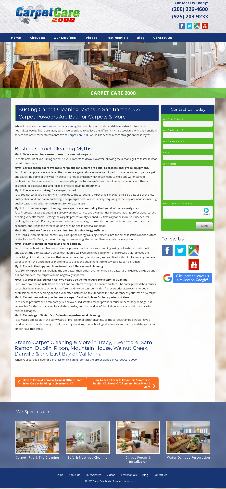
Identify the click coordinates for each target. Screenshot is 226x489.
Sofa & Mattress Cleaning (88, 459)
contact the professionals (95, 361)
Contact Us (166, 38)
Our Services (69, 38)
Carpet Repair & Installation (138, 461)
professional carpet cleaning (59, 127)
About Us (41, 38)
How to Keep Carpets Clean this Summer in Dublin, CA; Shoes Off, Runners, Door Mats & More (124, 384)
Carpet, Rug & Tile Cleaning (37, 459)
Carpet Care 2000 (78, 136)
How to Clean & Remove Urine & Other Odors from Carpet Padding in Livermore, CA (50, 382)
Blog (145, 38)
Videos (95, 38)
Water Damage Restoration (188, 459)
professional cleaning (65, 361)
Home (20, 38)
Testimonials (121, 38)
